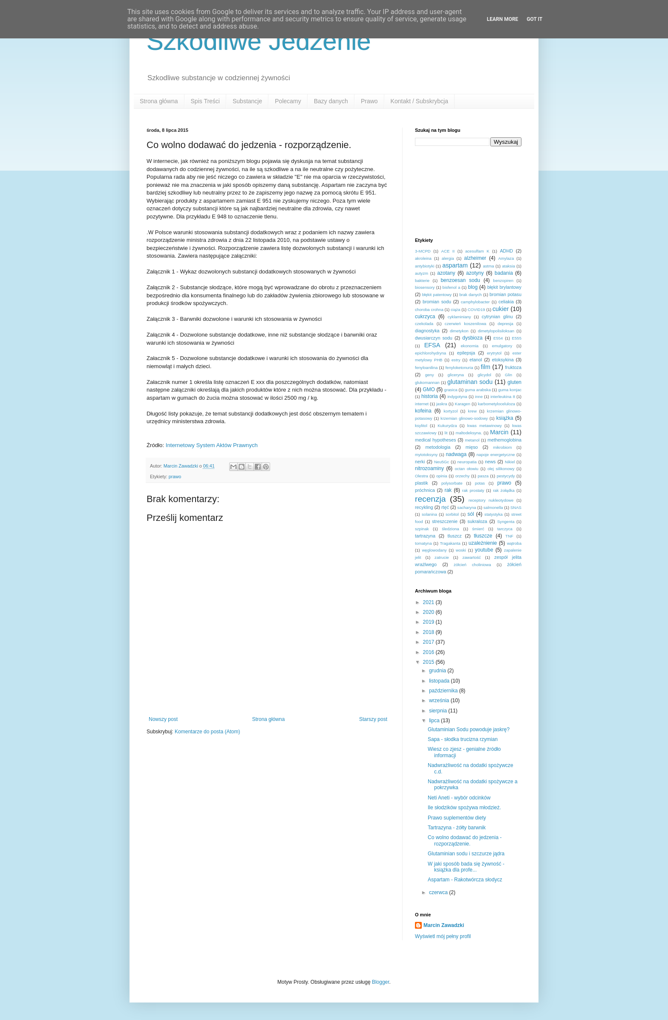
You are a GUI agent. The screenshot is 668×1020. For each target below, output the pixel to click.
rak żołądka (504, 490)
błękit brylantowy (504, 287)
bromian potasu (505, 294)
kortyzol (450, 411)
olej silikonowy (500, 468)
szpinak (422, 528)
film (485, 366)
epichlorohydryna (430, 353)
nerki (420, 461)
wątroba (514, 543)
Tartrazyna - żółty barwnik (457, 828)
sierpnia (438, 711)
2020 (429, 612)
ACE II (448, 251)
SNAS (515, 507)
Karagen (462, 403)
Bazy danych (331, 101)
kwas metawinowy (484, 425)
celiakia (506, 301)
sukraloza (477, 521)
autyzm (421, 273)
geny (429, 374)
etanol (475, 359)
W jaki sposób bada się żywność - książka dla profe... (466, 867)
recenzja (430, 498)
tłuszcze (483, 536)
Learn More (502, 19)
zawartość (471, 557)
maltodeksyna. (469, 432)
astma (488, 266)
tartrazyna (425, 535)
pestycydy (506, 476)
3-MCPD (423, 251)
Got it (534, 19)
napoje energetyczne (495, 454)
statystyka (493, 514)
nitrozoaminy (429, 468)
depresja (505, 323)
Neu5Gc (441, 461)
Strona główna (159, 101)
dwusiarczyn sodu (433, 337)
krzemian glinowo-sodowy (464, 418)
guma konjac (509, 389)
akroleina (423, 258)
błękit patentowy (437, 294)
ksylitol (421, 425)
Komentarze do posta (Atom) (207, 732)
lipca (435, 721)
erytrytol (494, 353)
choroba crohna (429, 309)
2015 (429, 662)
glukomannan (427, 382)
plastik (421, 482)
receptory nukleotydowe (491, 500)
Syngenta (506, 521)
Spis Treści (205, 101)
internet (422, 403)
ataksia (508, 266)
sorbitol (452, 514)
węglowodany (434, 550)
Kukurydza (447, 425)
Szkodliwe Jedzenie (259, 41)
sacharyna (466, 507)
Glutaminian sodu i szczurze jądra (466, 854)
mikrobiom (502, 447)
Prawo (369, 101)
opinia (441, 476)
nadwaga (456, 454)
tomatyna (423, 543)
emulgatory (502, 345)
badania (504, 273)
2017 (429, 642)
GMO (429, 389)
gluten (514, 382)
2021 (429, 602)
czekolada (424, 323)
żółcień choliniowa (472, 564)
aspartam (455, 265)
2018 (429, 632)
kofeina (423, 411)
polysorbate (452, 483)
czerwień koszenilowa (466, 323)
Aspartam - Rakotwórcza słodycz (465, 880)
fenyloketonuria (459, 367)
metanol (472, 440)
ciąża (455, 309)
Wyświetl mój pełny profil (443, 936)
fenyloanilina (426, 367)
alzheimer (475, 258)
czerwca (439, 892)
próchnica (425, 490)
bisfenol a (452, 287)
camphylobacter (475, 301)
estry (456, 359)
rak (448, 490)
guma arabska (478, 389)
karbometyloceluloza (496, 403)
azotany (446, 273)
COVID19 (476, 309)
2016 (429, 652)
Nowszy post (163, 719)
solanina (429, 514)
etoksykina (503, 359)
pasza (483, 476)
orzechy (462, 476)
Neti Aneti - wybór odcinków (459, 798)
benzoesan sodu (460, 280)
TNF (509, 536)
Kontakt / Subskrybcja (419, 101)
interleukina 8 (502, 396)
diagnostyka (427, 330)
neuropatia (467, 461)
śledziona (450, 528)
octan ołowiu (466, 468)
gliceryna (456, 374)
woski (461, 550)
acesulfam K (477, 251)
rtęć (445, 507)
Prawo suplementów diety (457, 818)
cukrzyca (425, 317)
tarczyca (505, 528)
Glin (508, 374)
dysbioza (472, 338)
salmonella (493, 507)
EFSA (432, 345)
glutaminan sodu (469, 381)
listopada (440, 681)
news (490, 461)
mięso (472, 447)
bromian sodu (437, 301)
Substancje (247, 101)
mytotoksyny (426, 454)
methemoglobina (504, 439)
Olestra (421, 476)
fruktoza (513, 367)
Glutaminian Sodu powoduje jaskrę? (469, 729)
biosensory (425, 287)
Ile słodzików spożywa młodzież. (464, 808)
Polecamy (288, 101)
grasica (451, 389)
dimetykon (459, 330)
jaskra (441, 403)
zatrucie (442, 557)
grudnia (438, 671)
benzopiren (503, 280)
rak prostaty (473, 490)
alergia (448, 258)
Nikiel (510, 461)
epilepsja (466, 352)
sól (470, 514)
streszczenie (445, 521)
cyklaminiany (459, 316)
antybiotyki (424, 266)
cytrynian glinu (497, 316)
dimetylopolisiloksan (496, 330)
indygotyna (457, 396)
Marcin (499, 432)
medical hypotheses (435, 439)
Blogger (380, 982)
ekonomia (470, 345)
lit (446, 432)
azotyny (475, 273)
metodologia (437, 447)
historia (429, 396)
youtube (484, 550)
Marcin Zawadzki (443, 925)
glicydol (484, 374)
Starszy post (373, 719)
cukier (500, 308)
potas (480, 483)
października (444, 691)
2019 (429, 622)
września (440, 700)
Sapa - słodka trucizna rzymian (463, 739)
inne (479, 396)
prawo (175, 476)
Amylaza (506, 258)
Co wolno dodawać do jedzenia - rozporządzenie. (464, 840)
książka (504, 418)
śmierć (478, 528)
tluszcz (455, 535)
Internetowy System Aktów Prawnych (212, 445)
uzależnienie (483, 543)
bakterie (422, 280)
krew (472, 411)
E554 (498, 338)
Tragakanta (450, 543)
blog (473, 287)
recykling (424, 507)
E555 (516, 338)
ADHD (506, 250)
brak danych (470, 294)
